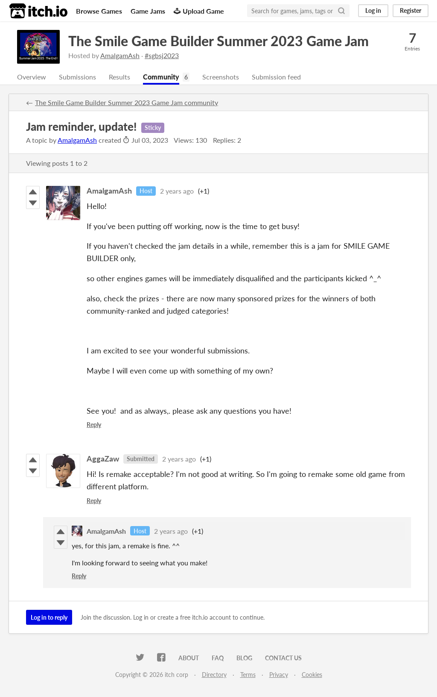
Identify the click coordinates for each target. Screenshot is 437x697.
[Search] (341, 10)
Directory (214, 674)
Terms (248, 674)
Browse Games (99, 11)
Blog (244, 658)
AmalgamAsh (120, 55)
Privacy (278, 674)
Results (119, 77)
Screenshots (220, 77)
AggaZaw (103, 458)
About (188, 658)
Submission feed (276, 77)
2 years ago (177, 191)
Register (410, 10)
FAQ (218, 658)
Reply (94, 424)
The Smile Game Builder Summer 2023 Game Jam (218, 40)
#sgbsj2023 (162, 55)
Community (161, 77)
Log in (373, 10)
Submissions (77, 77)
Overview (31, 77)
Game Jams (148, 11)
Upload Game (199, 11)
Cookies (312, 674)
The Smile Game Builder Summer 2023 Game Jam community (126, 102)
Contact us (283, 658)
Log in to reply (49, 617)
